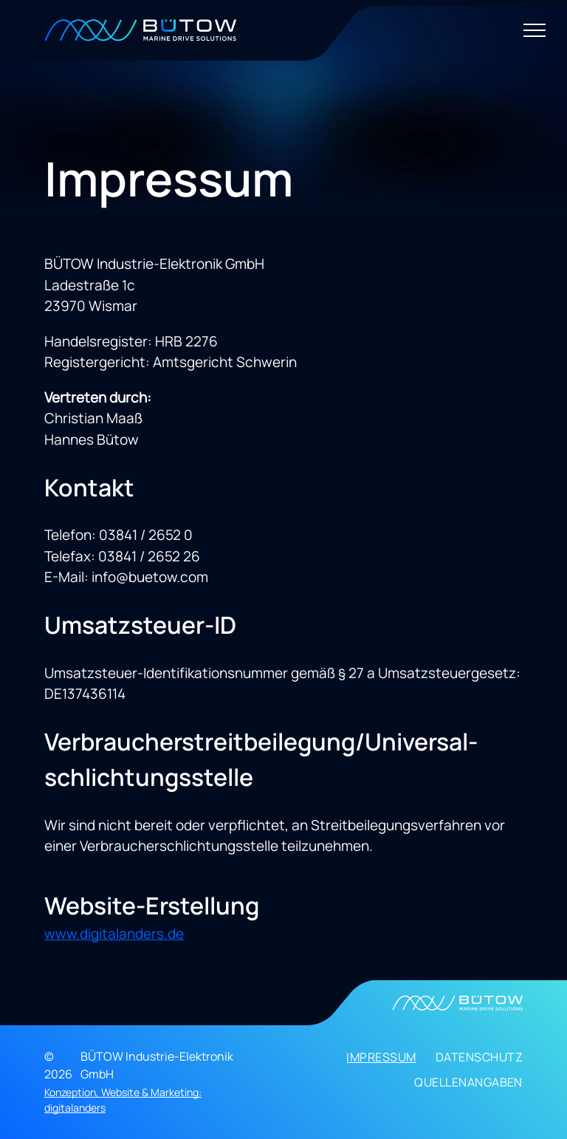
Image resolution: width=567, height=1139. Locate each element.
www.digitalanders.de (114, 933)
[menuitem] (371, 1060)
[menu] (534, 30)
